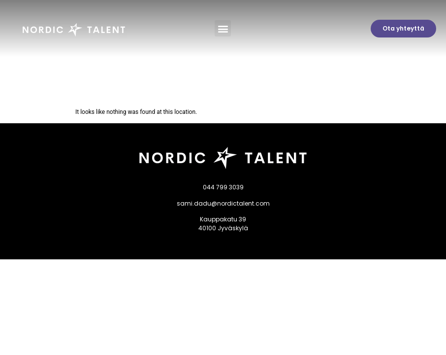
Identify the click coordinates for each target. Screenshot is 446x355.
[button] (223, 28)
